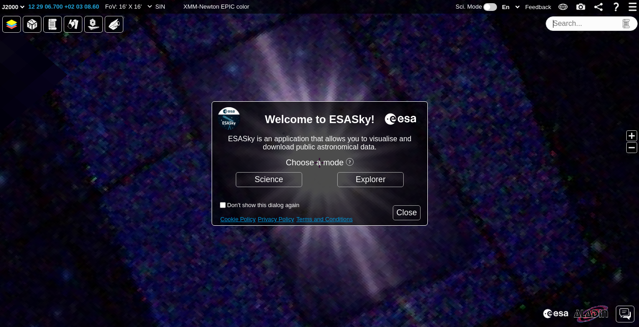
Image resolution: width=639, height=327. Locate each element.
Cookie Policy (238, 219)
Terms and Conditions (324, 219)
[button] (63, 7)
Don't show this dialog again (263, 205)
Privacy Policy (276, 219)
